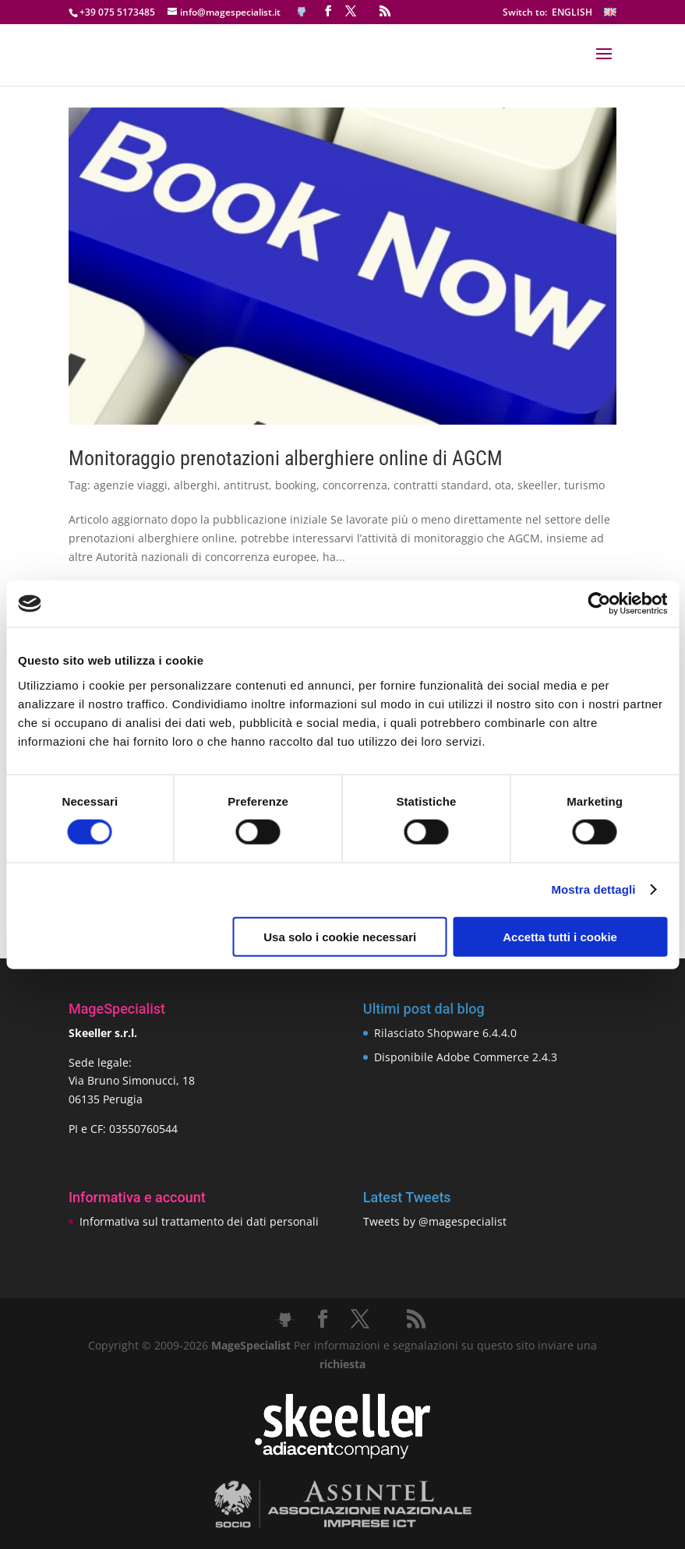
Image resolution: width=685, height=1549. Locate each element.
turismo (584, 485)
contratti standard (441, 485)
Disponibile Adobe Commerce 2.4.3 (465, 1057)
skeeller (537, 485)
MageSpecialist (251, 1345)
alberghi (195, 485)
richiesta (342, 1364)
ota (503, 485)
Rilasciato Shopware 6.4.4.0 (445, 1032)
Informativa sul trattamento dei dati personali (199, 1221)
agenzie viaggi (131, 485)
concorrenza (355, 485)
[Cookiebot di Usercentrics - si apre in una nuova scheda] (599, 604)
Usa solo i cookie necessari (339, 936)
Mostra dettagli (593, 889)
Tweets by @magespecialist (435, 1221)
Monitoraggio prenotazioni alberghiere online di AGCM (286, 458)
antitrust (246, 485)
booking (295, 485)
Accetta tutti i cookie (560, 936)
